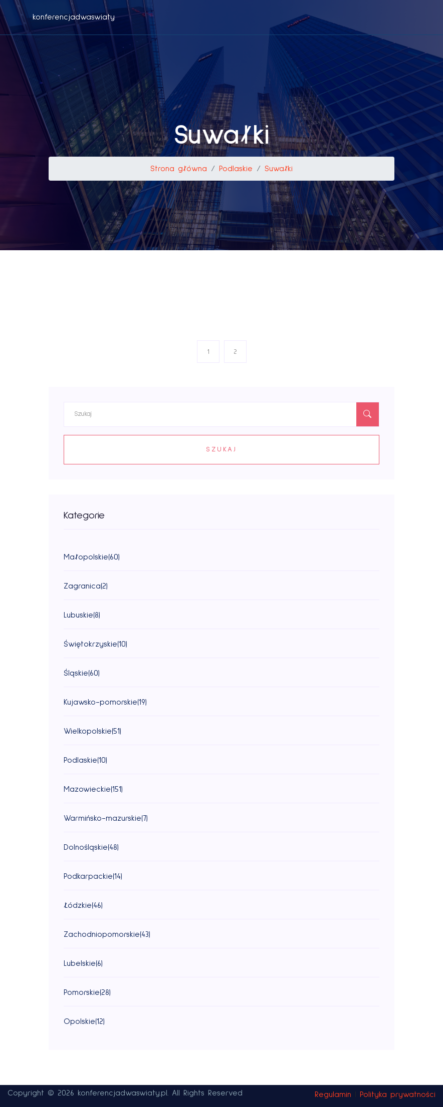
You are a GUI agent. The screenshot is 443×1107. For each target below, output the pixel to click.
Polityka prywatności (397, 1094)
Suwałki (279, 169)
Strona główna (178, 169)
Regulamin (333, 1094)
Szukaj (221, 449)
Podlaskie (236, 169)
